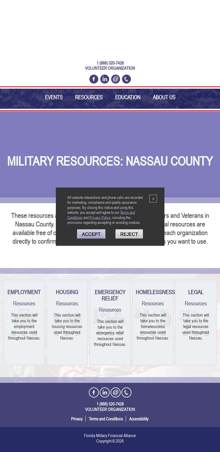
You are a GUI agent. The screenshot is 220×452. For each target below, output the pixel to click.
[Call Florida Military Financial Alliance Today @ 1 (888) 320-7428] (126, 79)
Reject (129, 234)
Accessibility (138, 419)
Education (127, 97)
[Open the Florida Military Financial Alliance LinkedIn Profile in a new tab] (105, 79)
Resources (89, 97)
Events (53, 97)
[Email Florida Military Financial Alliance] (116, 79)
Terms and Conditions (106, 419)
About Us (164, 97)
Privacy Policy (100, 217)
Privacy (76, 419)
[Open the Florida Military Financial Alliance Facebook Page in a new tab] (94, 79)
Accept (91, 234)
